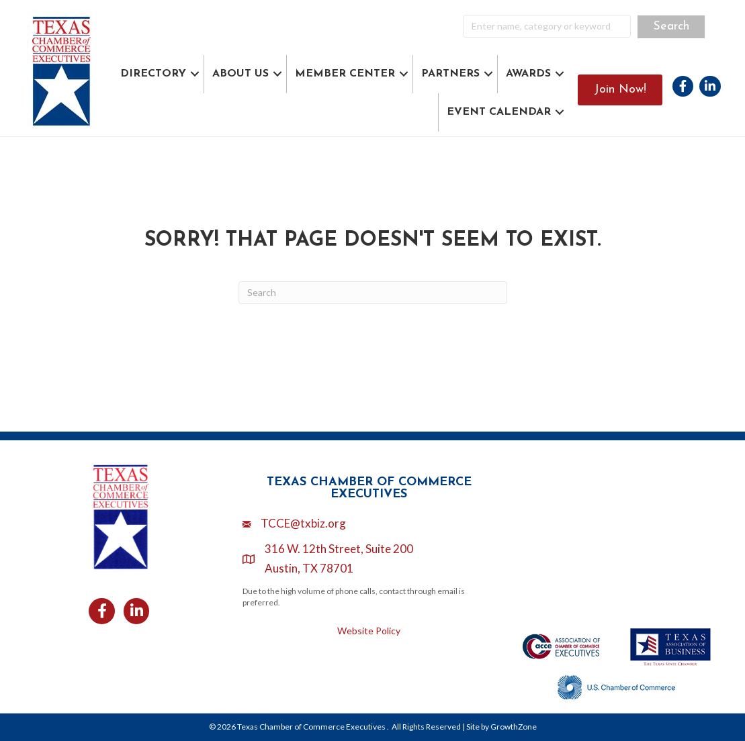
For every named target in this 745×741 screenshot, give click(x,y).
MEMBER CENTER (345, 73)
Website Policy (368, 630)
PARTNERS (450, 73)
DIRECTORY (153, 73)
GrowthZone (513, 727)
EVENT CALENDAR (499, 112)
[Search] (372, 292)
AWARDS (528, 73)
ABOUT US (240, 73)
